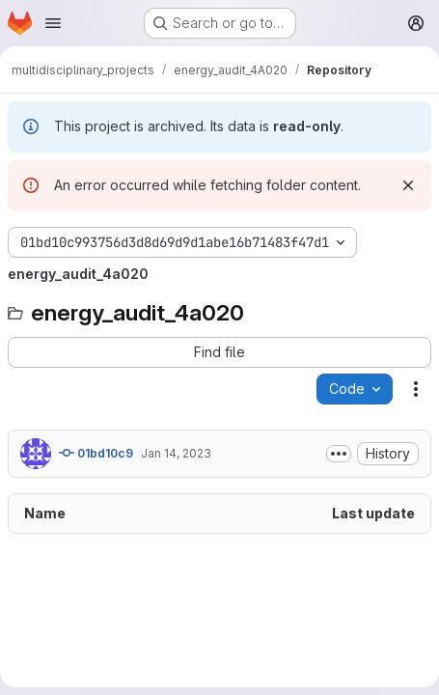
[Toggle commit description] (338, 453)
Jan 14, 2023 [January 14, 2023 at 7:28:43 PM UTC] (176, 453)
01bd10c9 (96, 452)
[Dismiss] (408, 185)
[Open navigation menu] (53, 23)
